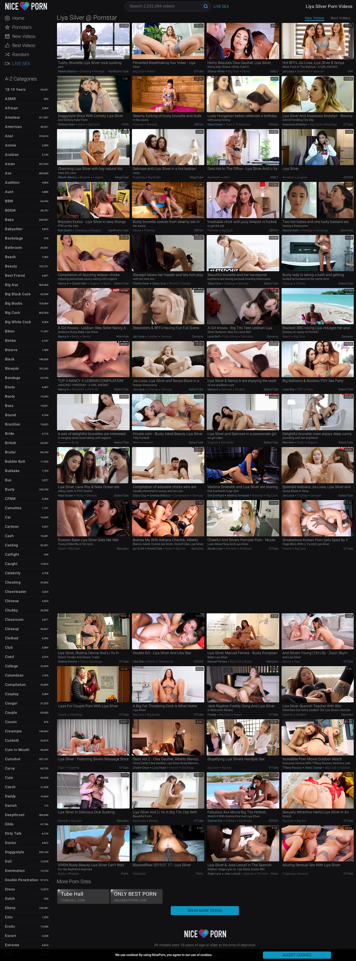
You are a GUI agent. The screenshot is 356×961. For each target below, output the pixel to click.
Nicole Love (215, 548)
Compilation (15, 684)
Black (10, 359)
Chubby (11, 610)
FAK (350, 71)
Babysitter (14, 229)
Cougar (11, 703)
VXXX (125, 124)
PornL (125, 873)
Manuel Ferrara (217, 661)
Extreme (12, 945)
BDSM (10, 210)
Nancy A (63, 283)
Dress (10, 889)
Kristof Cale (155, 548)
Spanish (288, 714)
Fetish (150, 71)
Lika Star (139, 661)
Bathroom (13, 247)
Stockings (330, 124)
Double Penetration (21, 880)
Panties (300, 283)
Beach (10, 257)
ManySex (123, 548)
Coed (9, 657)
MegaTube (122, 177)
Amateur (12, 117)
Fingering (139, 177)
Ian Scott (139, 548)
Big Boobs (13, 303)
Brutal (10, 452)
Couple (11, 712)
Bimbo (10, 340)
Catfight (12, 554)
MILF (226, 177)
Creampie (13, 731)
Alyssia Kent (290, 230)
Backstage (14, 238)
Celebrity (13, 573)
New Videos (23, 36)
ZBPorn (198, 124)
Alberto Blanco (67, 71)
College (11, 666)
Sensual (318, 71)
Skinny (86, 336)
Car (8, 517)
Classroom (14, 619)
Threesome (242, 124)
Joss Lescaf (232, 873)
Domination (15, 870)
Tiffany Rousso (292, 767)
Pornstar (138, 124)
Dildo (9, 824)
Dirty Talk (13, 833)
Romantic (247, 336)
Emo (9, 917)
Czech (10, 787)
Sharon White (216, 71)
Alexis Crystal (313, 767)
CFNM (10, 498)
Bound (10, 415)
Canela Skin (79, 283)
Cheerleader (16, 591)
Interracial (139, 873)
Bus (8, 480)
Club (9, 647)
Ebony (10, 908)
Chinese (12, 601)
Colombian (14, 675)
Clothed (11, 638)
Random (20, 54)
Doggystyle (14, 852)
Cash (9, 536)
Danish (11, 805)
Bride (9, 433)
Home (18, 18)
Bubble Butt (15, 461)
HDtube (273, 124)
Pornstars (22, 27)
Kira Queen (65, 230)
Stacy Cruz (159, 283)
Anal (9, 136)
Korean (287, 548)
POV (300, 389)
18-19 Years (15, 89)
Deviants (197, 336)
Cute (9, 777)
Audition (12, 182)
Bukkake (12, 471)
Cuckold (12, 740)
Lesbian (152, 336)
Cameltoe (13, 508)
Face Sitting (230, 336)
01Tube (198, 71)
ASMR (10, 99)
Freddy (212, 714)
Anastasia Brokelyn (295, 124)
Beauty (11, 266)
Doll (8, 861)
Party (309, 389)
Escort (10, 936)
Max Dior (288, 442)
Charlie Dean (141, 283)
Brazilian (12, 424)
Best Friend (15, 275)
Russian (76, 820)
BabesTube (121, 283)
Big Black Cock (17, 294)
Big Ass (11, 285)
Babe (9, 220)
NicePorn (26, 6)
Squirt (62, 548)
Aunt (9, 192)
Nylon (81, 124)
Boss (9, 405)
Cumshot (12, 759)
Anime (10, 145)
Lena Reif (214, 336)
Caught (11, 564)
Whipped (95, 230)
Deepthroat (14, 815)
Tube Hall (83, 896)
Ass (8, 173)
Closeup (12, 629)
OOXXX (348, 177)
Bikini (10, 331)
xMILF (274, 71)
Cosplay (12, 694)
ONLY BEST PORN (136, 896)
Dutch (10, 898)
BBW (9, 201)
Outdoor (344, 767)
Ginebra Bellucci (160, 495)
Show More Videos (205, 910)
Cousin (11, 722)
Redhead (245, 548)
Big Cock (12, 313)
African (11, 108)
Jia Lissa (288, 71)
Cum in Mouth (17, 750)
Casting (11, 545)
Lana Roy (288, 389)
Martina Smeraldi (238, 495)
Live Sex (21, 63)
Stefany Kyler (66, 124)
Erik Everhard (216, 495)
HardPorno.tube (118, 71)
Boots (10, 387)
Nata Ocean (215, 124)
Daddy (10, 796)
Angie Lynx (215, 873)
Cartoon (12, 526)
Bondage (12, 378)
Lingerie (97, 177)
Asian (10, 164)
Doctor (10, 843)
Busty (10, 489)
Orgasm (95, 283)
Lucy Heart (159, 767)
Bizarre (11, 350)
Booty (10, 396)
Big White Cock (18, 322)
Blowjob (12, 368)
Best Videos (23, 45)
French (174, 767)
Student (239, 389)
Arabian (12, 154)
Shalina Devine (68, 661)
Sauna (137, 230)
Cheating (12, 582)
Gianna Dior (215, 820)
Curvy (10, 768)
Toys (229, 124)
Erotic (10, 926)
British (10, 443)
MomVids (347, 230)
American (13, 127)
